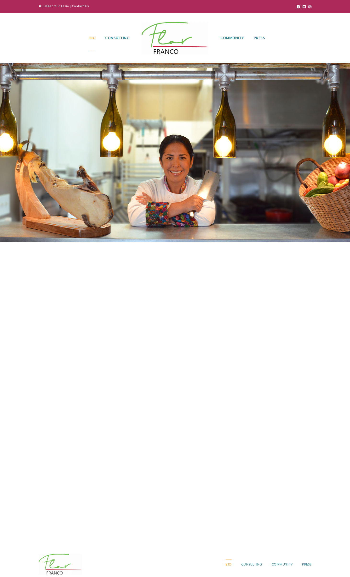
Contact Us (80, 6)
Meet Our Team (57, 6)
